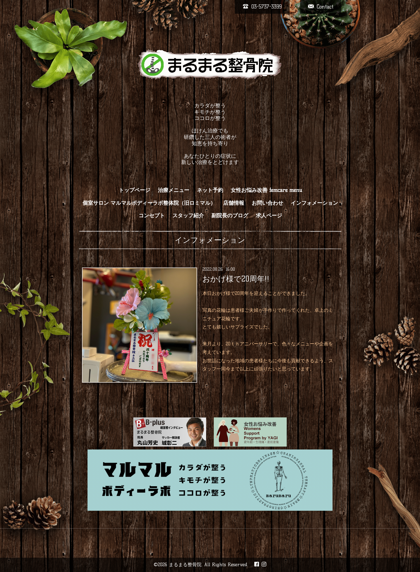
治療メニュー (173, 190)
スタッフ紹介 (188, 215)
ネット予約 (210, 190)
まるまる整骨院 (185, 564)
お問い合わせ (267, 203)
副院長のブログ (229, 215)
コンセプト (152, 215)
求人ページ (269, 215)
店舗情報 (233, 203)
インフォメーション (314, 203)
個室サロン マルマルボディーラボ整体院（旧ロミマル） (149, 203)
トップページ (134, 190)
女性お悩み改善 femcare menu (266, 190)
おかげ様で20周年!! (235, 279)
